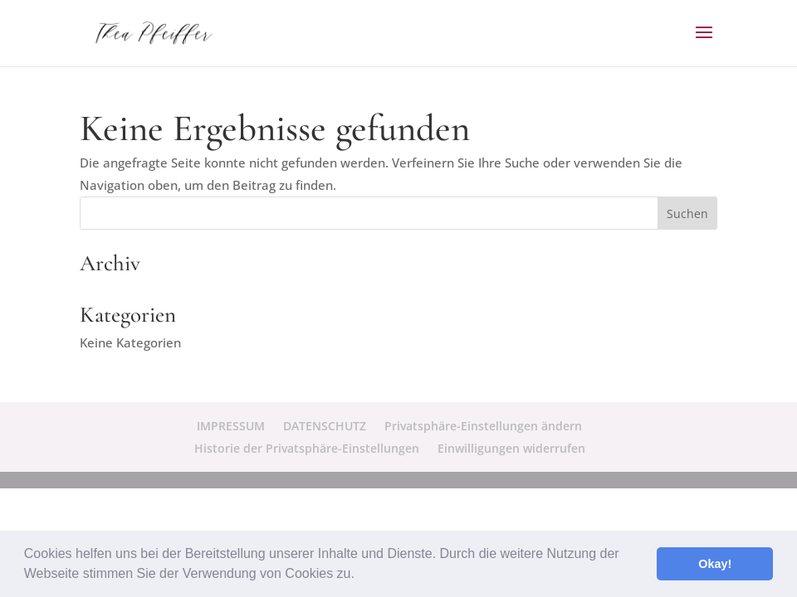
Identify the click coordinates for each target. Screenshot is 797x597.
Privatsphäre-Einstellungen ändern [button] (483, 426)
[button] (360, 575)
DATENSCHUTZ (324, 426)
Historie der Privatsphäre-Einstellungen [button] (306, 448)
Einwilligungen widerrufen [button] (511, 448)
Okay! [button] (714, 563)
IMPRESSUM (231, 426)
